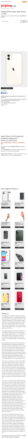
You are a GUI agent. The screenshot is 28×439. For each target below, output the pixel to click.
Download (5, 207)
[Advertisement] (14, 37)
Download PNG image (7, 88)
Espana (9, 1)
